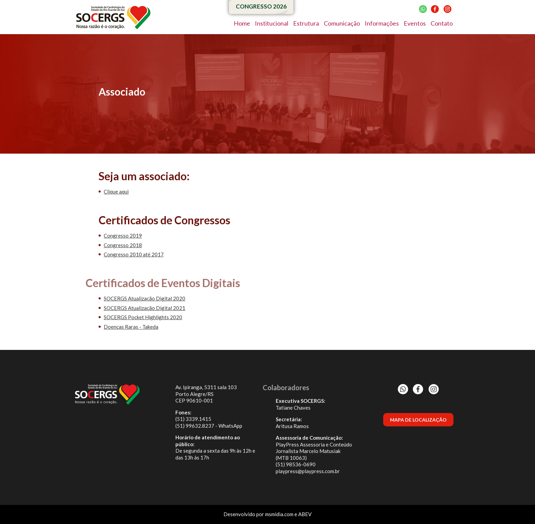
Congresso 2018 (123, 245)
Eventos (415, 23)
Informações (382, 23)
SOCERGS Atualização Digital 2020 (144, 298)
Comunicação (342, 23)
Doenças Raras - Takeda (131, 327)
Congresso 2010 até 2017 (134, 254)
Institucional (271, 23)
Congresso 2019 (123, 235)
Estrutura (306, 23)
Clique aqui (116, 191)
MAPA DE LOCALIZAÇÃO (418, 420)
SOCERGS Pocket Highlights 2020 (143, 317)
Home (242, 23)
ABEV (305, 514)
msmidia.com (279, 514)
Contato (442, 23)
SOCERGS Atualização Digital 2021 (144, 308)
